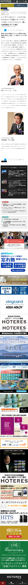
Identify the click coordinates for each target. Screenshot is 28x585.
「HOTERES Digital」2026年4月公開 (10, 219)
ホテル (2, 9)
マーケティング (6, 9)
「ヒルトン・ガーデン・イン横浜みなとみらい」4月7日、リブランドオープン (14, 208)
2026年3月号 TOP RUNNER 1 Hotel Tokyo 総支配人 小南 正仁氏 (14, 225)
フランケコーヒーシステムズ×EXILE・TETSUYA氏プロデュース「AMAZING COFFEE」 (14, 211)
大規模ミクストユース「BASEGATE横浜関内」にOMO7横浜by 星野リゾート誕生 (14, 205)
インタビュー (4, 8)
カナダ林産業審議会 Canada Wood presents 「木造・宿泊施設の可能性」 (14, 222)
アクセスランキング (22, 583)
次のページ (21, 30)
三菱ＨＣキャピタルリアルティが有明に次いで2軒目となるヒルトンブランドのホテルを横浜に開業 (17, 194)
